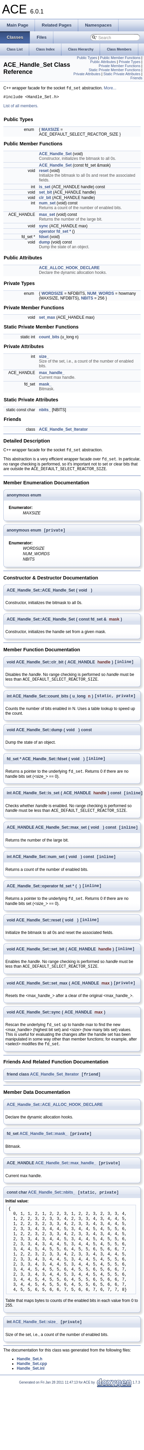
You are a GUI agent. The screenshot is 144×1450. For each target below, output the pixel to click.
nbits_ (45, 411)
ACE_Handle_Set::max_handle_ (65, 1183)
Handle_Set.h (29, 1380)
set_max (47, 319)
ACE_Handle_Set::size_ (35, 1343)
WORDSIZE (52, 295)
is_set (44, 188)
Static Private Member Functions (114, 70)
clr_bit (45, 199)
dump (44, 243)
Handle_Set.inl (31, 1390)
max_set (47, 216)
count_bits (49, 338)
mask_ (45, 385)
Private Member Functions (119, 66)
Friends (136, 78)
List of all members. (20, 107)
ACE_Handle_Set (55, 155)
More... (110, 88)
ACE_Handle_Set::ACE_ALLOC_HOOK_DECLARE (55, 1123)
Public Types (87, 58)
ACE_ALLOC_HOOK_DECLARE (69, 269)
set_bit (45, 194)
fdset (44, 238)
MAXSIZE (50, 131)
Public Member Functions (120, 58)
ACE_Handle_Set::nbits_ (52, 1213)
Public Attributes (103, 62)
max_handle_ (51, 374)
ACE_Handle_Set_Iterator (63, 431)
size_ (44, 358)
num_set (47, 204)
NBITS (87, 299)
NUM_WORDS (100, 295)
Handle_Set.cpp (32, 1385)
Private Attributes (87, 74)
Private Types (129, 62)
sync (43, 227)
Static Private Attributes (121, 74)
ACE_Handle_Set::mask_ (43, 1153)
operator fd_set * (55, 233)
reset (44, 172)
